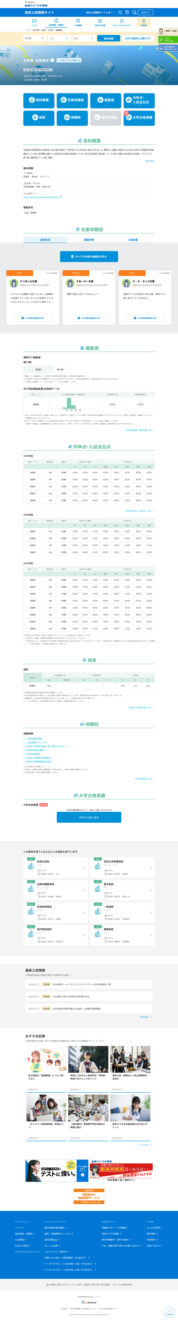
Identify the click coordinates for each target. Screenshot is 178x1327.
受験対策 (89, 239)
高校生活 (45, 239)
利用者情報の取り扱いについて (89, 1296)
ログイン (145, 12)
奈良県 (28, 38)
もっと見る (144, 1144)
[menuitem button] (144, 22)
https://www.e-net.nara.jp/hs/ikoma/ (41, 196)
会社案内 (64, 1308)
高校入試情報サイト (39, 12)
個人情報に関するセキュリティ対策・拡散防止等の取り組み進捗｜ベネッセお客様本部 (89, 1284)
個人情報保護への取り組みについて (83, 1308)
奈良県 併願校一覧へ (144, 778)
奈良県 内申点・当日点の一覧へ (139, 511)
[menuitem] (34, 22)
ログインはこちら (89, 817)
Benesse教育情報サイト (108, 1308)
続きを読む (150, 161)
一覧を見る (144, 1017)
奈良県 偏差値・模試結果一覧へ (139, 430)
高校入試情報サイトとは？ (99, 12)
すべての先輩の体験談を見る (91, 256)
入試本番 (133, 239)
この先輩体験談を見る (34, 318)
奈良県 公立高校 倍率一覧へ (141, 707)
